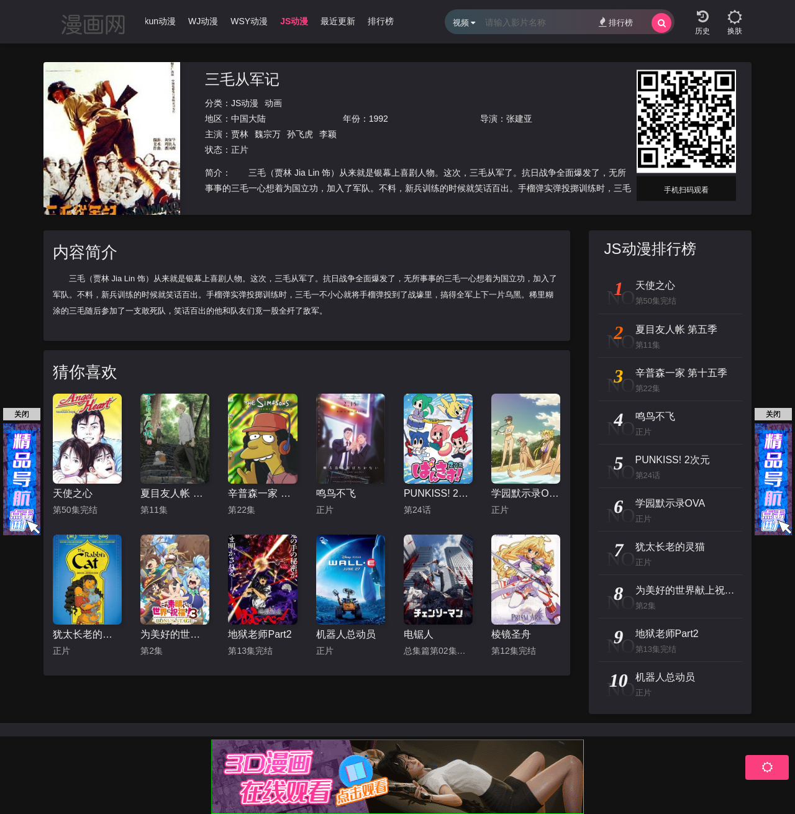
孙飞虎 (300, 134)
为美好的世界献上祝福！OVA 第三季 (174, 634)
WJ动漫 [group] (203, 21)
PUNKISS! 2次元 (438, 493)
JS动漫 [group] (294, 21)
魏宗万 (268, 134)
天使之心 (73, 493)
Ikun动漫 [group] (159, 21)
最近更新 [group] (337, 21)
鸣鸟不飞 (336, 493)
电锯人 (419, 634)
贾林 (239, 134)
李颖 (328, 134)
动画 (273, 103)
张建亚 (519, 119)
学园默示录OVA (525, 493)
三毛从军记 (242, 79)
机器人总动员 (346, 634)
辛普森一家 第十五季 (262, 493)
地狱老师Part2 (259, 634)
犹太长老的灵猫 (87, 634)
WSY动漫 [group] (249, 21)
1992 (378, 119)
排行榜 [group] (381, 21)
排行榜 (616, 22)
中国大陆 (248, 119)
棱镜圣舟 (511, 634)
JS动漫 (244, 103)
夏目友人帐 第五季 (174, 493)
